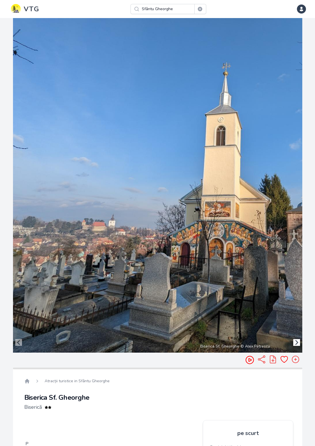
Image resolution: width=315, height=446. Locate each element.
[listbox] (157, 185)
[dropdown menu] (301, 9)
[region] (157, 185)
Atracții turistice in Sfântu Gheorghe (77, 381)
